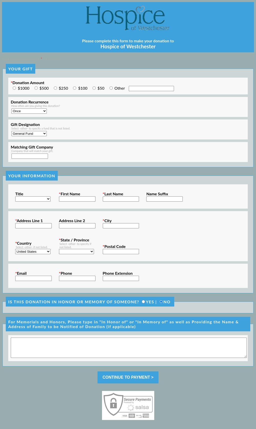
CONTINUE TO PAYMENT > (128, 381)
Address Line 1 (29, 220)
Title (19, 193)
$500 (44, 88)
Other (119, 88)
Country (23, 243)
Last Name (113, 193)
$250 (63, 88)
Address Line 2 (72, 220)
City (107, 220)
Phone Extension (118, 273)
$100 (82, 88)
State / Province (74, 239)
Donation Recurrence (29, 101)
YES (150, 301)
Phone (65, 273)
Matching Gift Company (32, 147)
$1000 (23, 88)
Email (20, 273)
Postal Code (114, 246)
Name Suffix (157, 193)
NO (167, 301)
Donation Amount (27, 82)
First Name (69, 193)
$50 (101, 88)
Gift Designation (25, 124)
